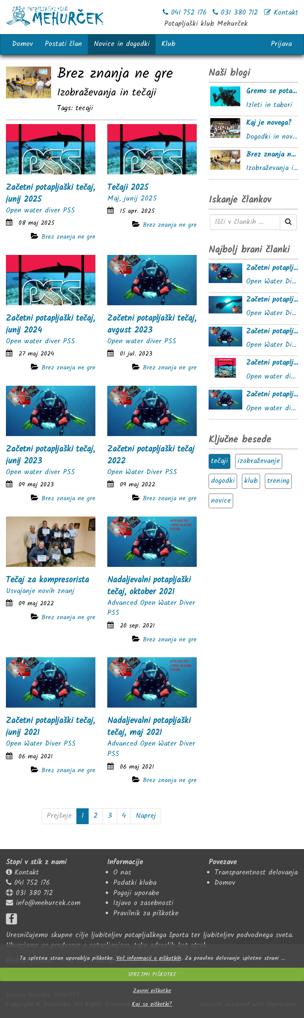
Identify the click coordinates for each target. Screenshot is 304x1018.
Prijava (281, 44)
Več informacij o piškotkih (148, 958)
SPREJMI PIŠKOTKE (152, 974)
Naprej (146, 816)
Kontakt (27, 872)
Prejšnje (59, 816)
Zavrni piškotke (152, 991)
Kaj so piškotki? (152, 1004)
